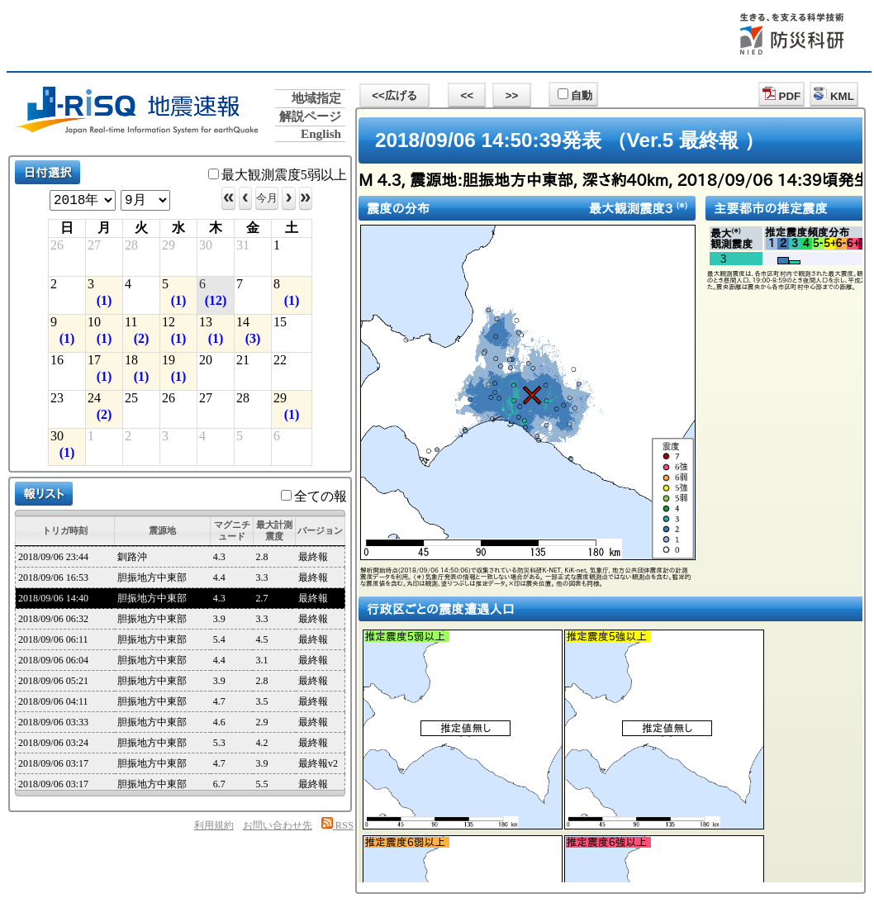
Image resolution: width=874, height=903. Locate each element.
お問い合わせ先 (277, 825)
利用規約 (214, 825)
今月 (267, 198)
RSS (337, 825)
